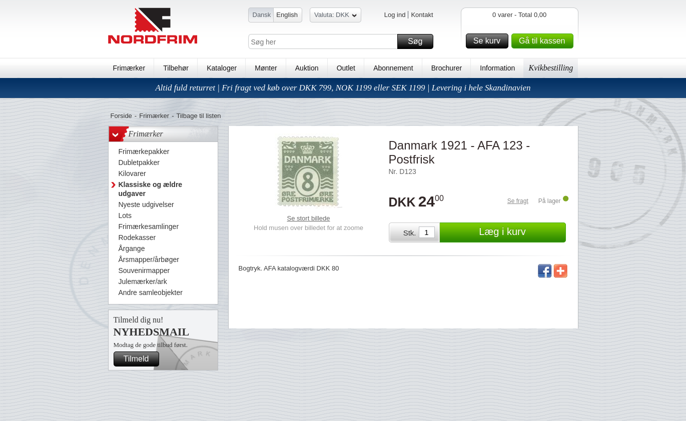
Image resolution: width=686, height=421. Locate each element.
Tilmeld (140, 359)
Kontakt (422, 14)
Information (497, 68)
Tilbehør (176, 68)
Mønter (266, 68)
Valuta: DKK (335, 16)
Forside (121, 116)
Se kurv (489, 41)
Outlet (346, 68)
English (287, 14)
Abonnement (393, 68)
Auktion (307, 68)
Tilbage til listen (198, 116)
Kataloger (222, 68)
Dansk (262, 14)
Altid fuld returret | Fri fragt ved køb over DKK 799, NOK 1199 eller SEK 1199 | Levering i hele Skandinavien (342, 87)
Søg (419, 41)
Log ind (395, 14)
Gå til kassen (544, 41)
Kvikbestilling (550, 68)
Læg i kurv (520, 232)
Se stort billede (308, 218)
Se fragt (517, 201)
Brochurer (446, 68)
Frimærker (129, 68)
